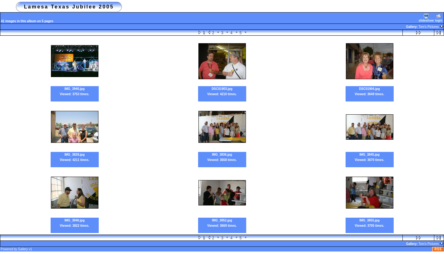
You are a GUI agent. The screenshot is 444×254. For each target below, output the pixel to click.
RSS (438, 249)
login (438, 18)
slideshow (426, 18)
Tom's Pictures (431, 27)
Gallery (23, 249)
